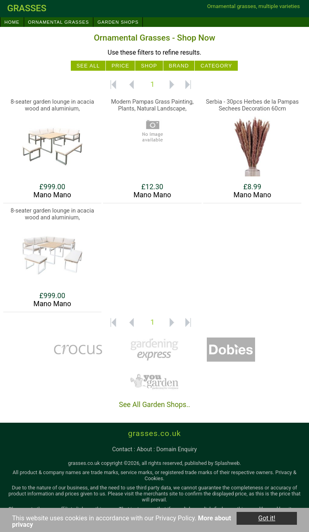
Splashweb (227, 463)
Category (216, 66)
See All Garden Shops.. (154, 405)
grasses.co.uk (154, 433)
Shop (149, 66)
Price (120, 66)
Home (12, 22)
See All (88, 66)
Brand (179, 66)
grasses (27, 8)
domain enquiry (177, 449)
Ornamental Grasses (58, 22)
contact (122, 449)
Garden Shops (117, 22)
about (144, 449)
